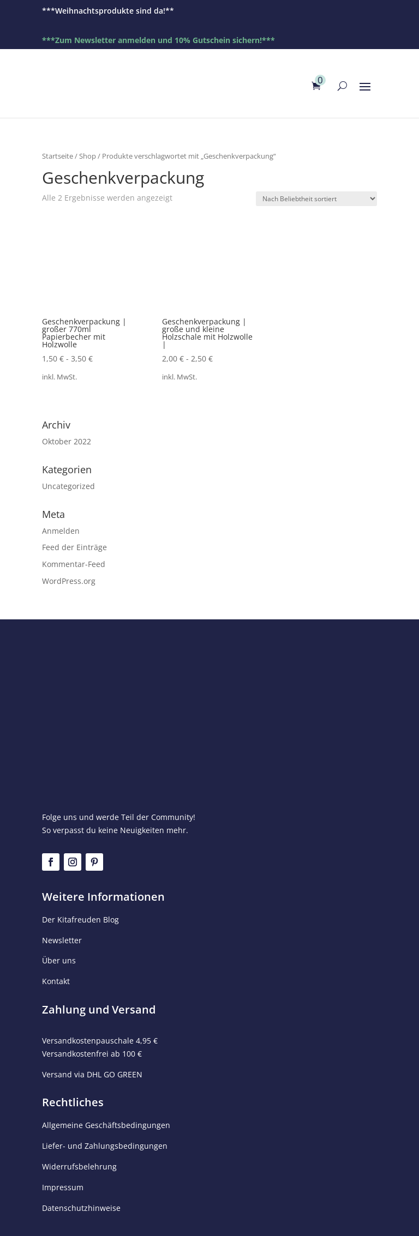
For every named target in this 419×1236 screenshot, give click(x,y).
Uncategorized (68, 486)
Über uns (59, 960)
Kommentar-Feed (73, 564)
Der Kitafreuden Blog (80, 919)
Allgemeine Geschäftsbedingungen (106, 1125)
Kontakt (56, 981)
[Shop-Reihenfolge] (316, 198)
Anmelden (61, 531)
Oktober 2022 (66, 441)
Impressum (62, 1187)
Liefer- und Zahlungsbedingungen (104, 1146)
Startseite (57, 156)
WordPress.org (68, 581)
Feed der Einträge (74, 547)
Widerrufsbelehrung (79, 1166)
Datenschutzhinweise (81, 1208)
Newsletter (62, 940)
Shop (87, 156)
